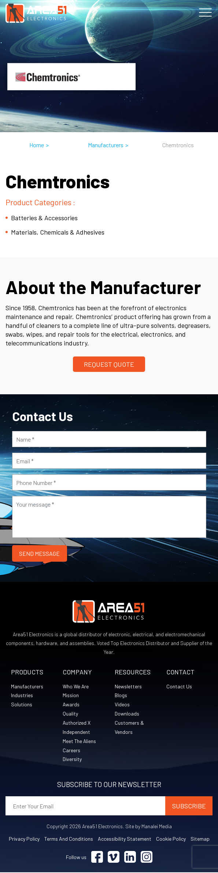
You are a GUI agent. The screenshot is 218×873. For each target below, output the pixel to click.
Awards (71, 705)
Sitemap (200, 839)
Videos (122, 705)
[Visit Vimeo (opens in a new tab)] (113, 858)
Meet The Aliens (80, 741)
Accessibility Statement (124, 839)
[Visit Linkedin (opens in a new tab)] (130, 858)
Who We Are (76, 686)
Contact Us (179, 686)
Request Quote (109, 364)
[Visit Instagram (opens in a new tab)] (146, 858)
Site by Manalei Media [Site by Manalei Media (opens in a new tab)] (148, 827)
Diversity (72, 760)
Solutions (21, 705)
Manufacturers (105, 144)
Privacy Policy (24, 839)
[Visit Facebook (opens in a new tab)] (97, 858)
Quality (70, 714)
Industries (22, 695)
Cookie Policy (171, 839)
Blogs (121, 695)
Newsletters (128, 686)
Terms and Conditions (68, 839)
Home (36, 144)
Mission (71, 695)
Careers (71, 750)
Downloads (127, 714)
